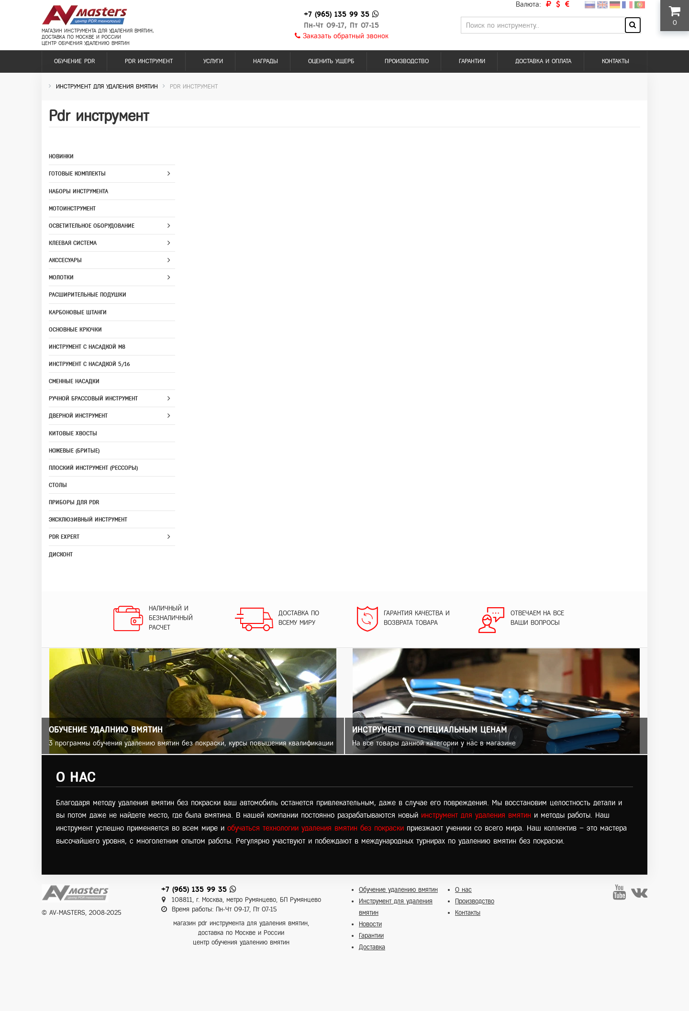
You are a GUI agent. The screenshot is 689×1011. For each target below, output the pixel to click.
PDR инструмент (149, 61)
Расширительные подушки (87, 294)
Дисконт (61, 554)
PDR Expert (64, 536)
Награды (265, 61)
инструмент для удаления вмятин (476, 815)
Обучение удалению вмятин (398, 889)
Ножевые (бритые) (74, 450)
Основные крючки (75, 329)
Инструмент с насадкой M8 (87, 347)
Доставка (372, 947)
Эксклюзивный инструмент (88, 519)
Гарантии (472, 61)
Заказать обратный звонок (342, 36)
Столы (58, 485)
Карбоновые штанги (78, 312)
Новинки (61, 156)
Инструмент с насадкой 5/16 (89, 364)
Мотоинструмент (72, 208)
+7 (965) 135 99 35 (336, 14)
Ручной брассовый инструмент (93, 398)
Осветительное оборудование (91, 225)
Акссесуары (65, 260)
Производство (407, 61)
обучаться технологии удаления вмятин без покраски (315, 828)
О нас (463, 889)
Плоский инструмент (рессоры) (93, 468)
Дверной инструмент (78, 415)
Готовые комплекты (77, 173)
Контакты (615, 61)
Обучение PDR (74, 61)
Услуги (213, 61)
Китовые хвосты (73, 433)
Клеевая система (73, 243)
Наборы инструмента (78, 191)
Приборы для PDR (74, 502)
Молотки (61, 277)
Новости (370, 924)
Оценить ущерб (331, 61)
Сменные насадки (74, 381)
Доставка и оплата (543, 61)
